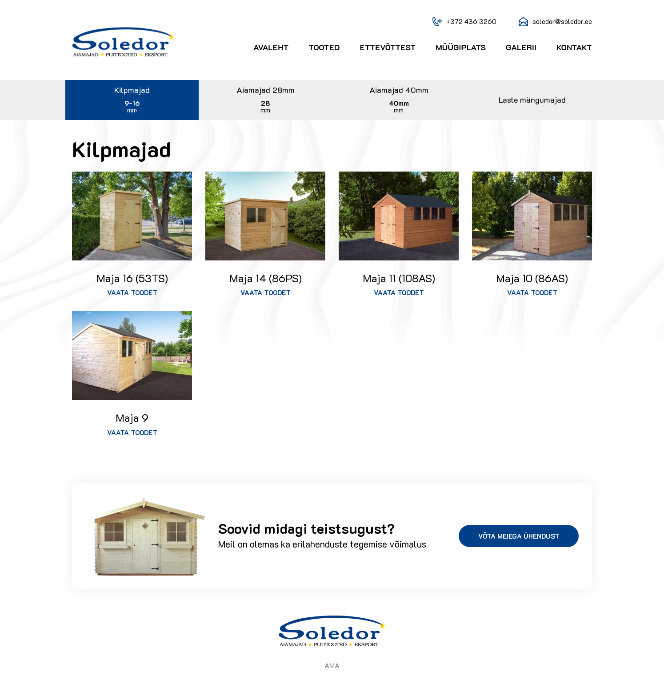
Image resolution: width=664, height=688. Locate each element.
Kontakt (574, 47)
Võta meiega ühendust (519, 536)
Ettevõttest (388, 47)
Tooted (324, 47)
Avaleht (270, 47)
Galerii (521, 47)
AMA (332, 665)
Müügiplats (461, 47)
